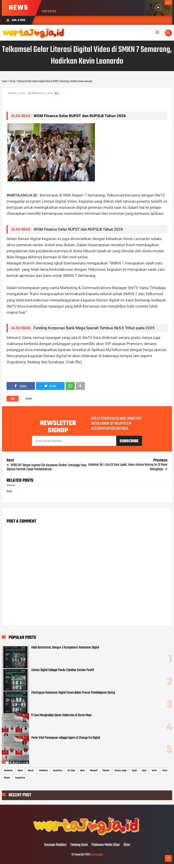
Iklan (126, 845)
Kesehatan (57, 771)
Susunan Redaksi (55, 845)
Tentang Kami (79, 845)
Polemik (105, 771)
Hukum (31, 771)
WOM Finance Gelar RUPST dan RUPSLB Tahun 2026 (80, 116)
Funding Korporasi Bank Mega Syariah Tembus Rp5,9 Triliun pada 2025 (94, 328)
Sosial (134, 771)
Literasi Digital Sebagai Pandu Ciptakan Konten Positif (62, 670)
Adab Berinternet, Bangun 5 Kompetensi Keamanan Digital (65, 648)
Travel (164, 771)
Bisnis (29, 399)
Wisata (7, 778)
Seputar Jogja (120, 771)
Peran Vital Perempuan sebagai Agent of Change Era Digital (65, 738)
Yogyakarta (20, 778)
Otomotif (93, 771)
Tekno (154, 771)
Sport (144, 771)
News (82, 771)
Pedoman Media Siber (106, 845)
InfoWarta (43, 771)
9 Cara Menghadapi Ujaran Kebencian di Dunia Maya (61, 715)
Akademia (8, 771)
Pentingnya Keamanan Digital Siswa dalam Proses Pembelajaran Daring (73, 693)
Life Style (71, 771)
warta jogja (96, 854)
